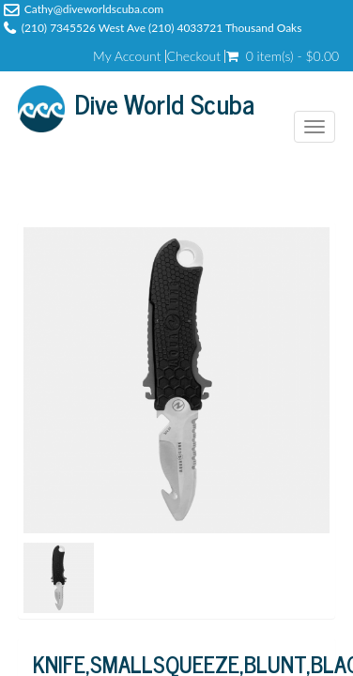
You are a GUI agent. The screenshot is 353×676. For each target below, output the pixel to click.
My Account (127, 56)
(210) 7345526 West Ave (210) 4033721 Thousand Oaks (162, 28)
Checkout (194, 56)
